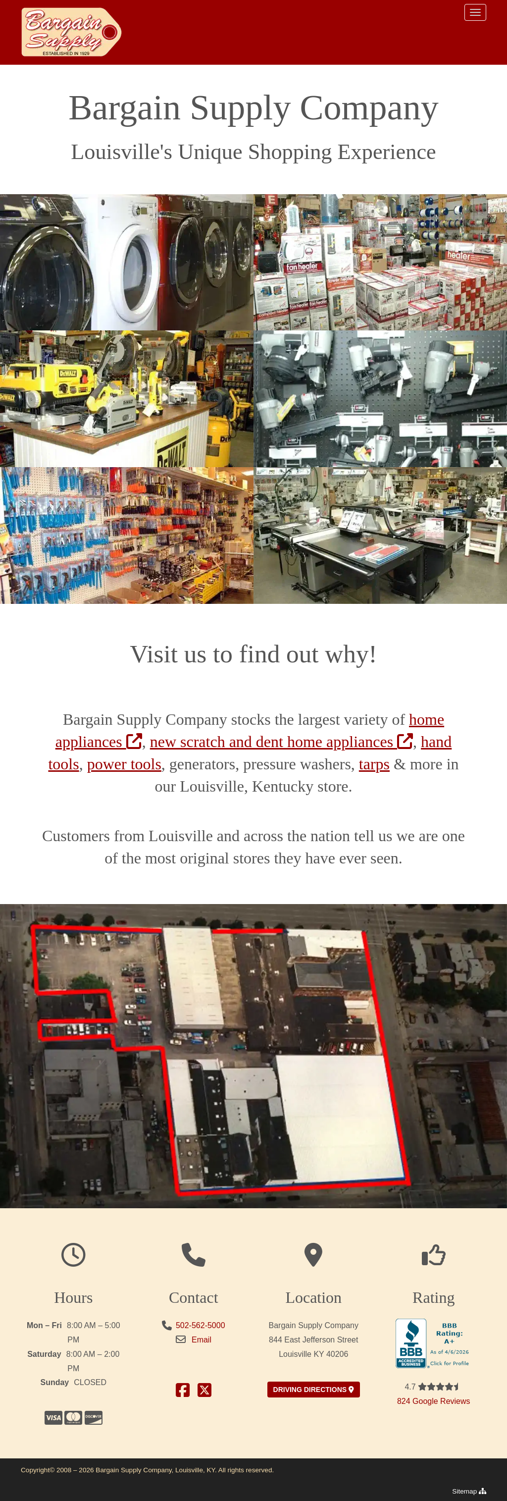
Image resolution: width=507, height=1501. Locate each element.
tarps (374, 764)
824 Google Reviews (433, 1401)
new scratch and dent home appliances (281, 741)
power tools (124, 764)
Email (201, 1340)
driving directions (313, 1390)
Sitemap (469, 1491)
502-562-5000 (200, 1325)
